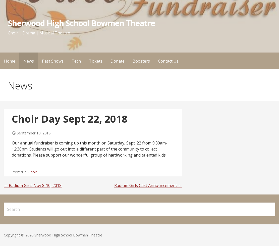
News (28, 61)
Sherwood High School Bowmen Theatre (81, 23)
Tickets (95, 61)
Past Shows (53, 61)
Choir (32, 172)
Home (9, 61)
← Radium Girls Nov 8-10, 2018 (33, 185)
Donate (117, 61)
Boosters (141, 61)
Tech (76, 61)
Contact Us (168, 61)
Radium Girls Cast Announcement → (148, 185)
